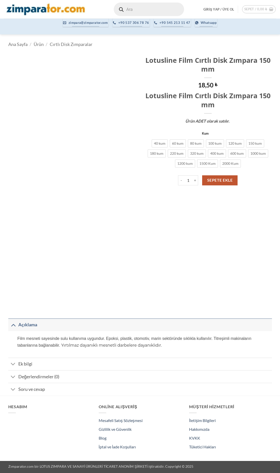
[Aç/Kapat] (13, 324)
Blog (102, 438)
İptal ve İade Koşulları (117, 446)
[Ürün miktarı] (188, 180)
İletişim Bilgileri (202, 420)
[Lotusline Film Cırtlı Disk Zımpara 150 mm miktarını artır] (195, 180)
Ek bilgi (20, 364)
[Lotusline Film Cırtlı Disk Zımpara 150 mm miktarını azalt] (181, 180)
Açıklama (22, 324)
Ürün (39, 44)
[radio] (159, 143)
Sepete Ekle (220, 180)
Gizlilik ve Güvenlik (115, 429)
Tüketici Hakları (202, 446)
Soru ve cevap (26, 390)
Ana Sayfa (18, 44)
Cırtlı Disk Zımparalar (71, 44)
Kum (205, 133)
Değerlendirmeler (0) (33, 377)
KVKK (194, 438)
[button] (218, 9)
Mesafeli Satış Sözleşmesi (121, 420)
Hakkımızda (199, 429)
